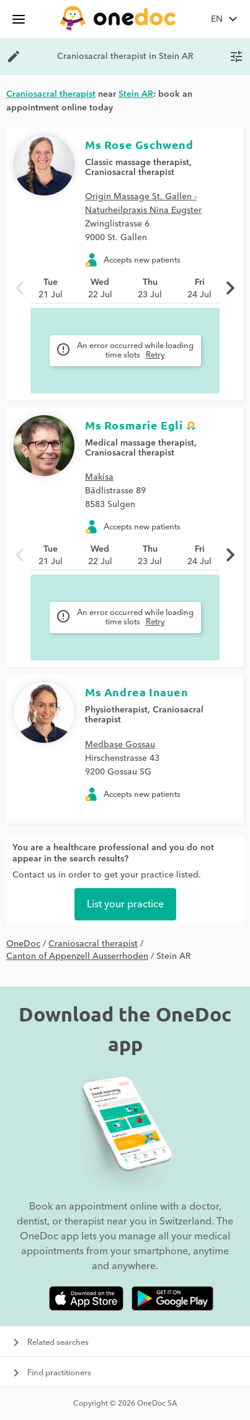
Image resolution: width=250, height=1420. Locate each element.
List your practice (125, 904)
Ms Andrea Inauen (137, 692)
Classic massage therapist (137, 162)
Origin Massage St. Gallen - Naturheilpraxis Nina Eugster (143, 203)
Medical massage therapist (139, 443)
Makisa (99, 477)
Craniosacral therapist (129, 172)
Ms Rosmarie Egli (134, 425)
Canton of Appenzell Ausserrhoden (77, 956)
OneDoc (23, 944)
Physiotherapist (116, 710)
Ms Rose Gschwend (139, 144)
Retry (155, 355)
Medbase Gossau (120, 744)
